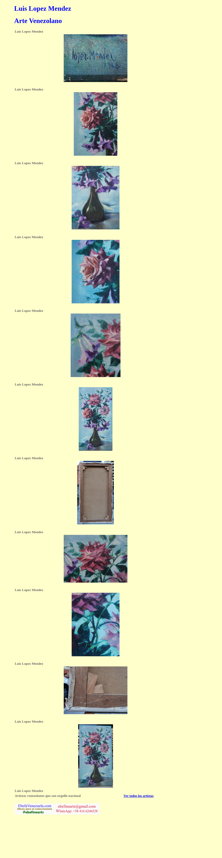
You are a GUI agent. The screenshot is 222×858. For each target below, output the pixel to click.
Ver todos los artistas (138, 796)
